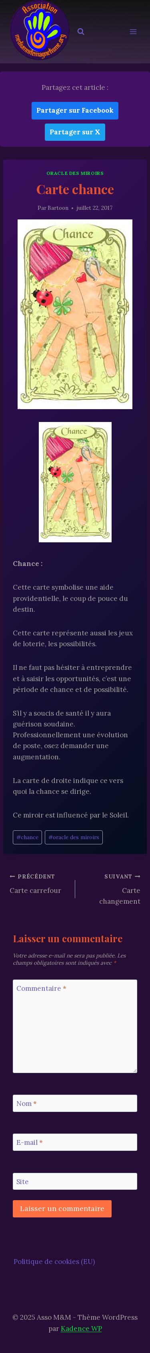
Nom (26, 1103)
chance (27, 837)
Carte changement (111, 888)
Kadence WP (81, 1328)
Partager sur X (75, 132)
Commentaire (41, 988)
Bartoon (58, 207)
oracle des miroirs (73, 837)
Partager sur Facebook (75, 110)
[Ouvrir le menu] (133, 32)
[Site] (75, 1181)
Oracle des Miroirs (75, 173)
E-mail (29, 1142)
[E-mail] (75, 1142)
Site (22, 1181)
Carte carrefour (39, 883)
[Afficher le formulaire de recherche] (81, 31)
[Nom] (75, 1103)
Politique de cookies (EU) (54, 1261)
